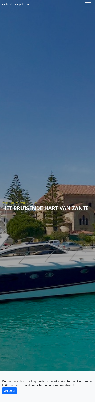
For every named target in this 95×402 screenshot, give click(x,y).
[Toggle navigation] (88, 4)
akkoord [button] (9, 391)
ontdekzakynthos (15, 4)
